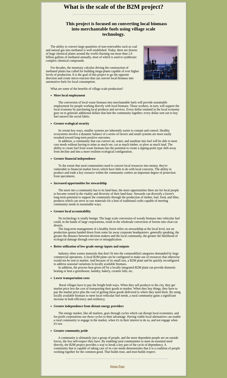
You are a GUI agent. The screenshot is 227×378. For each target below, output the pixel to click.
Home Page (117, 366)
